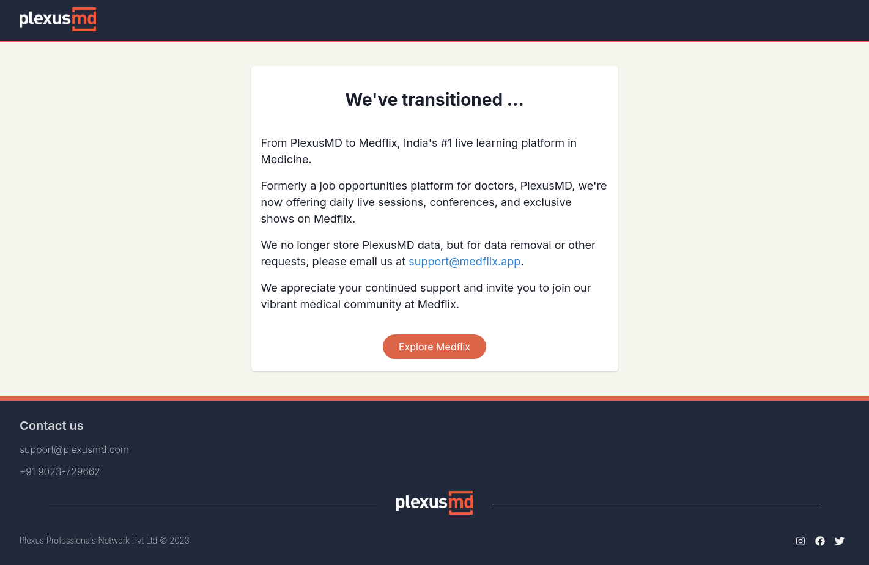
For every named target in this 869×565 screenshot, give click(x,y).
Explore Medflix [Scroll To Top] (434, 347)
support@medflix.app (464, 261)
